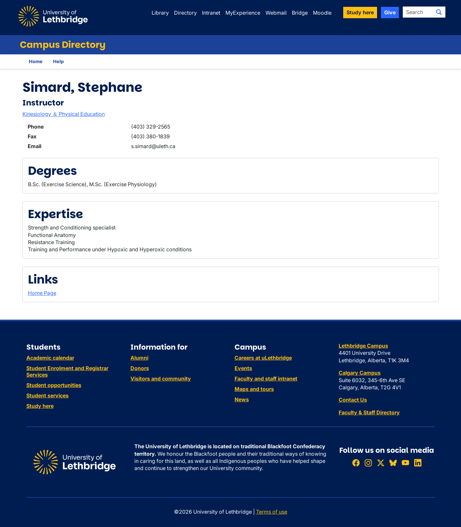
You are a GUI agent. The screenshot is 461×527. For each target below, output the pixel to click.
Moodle (322, 12)
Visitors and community (160, 378)
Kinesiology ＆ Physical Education (63, 114)
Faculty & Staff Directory (369, 412)
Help (58, 61)
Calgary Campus (360, 372)
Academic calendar (50, 357)
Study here (40, 406)
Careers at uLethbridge (263, 357)
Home (36, 61)
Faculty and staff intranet (266, 378)
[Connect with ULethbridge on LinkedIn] (418, 462)
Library (160, 12)
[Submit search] (438, 12)
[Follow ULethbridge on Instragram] (368, 462)
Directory (185, 12)
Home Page (42, 293)
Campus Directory (62, 44)
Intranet (211, 12)
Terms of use (271, 511)
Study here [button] (360, 12)
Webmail (276, 12)
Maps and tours (254, 389)
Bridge (300, 12)
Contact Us (353, 399)
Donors (139, 368)
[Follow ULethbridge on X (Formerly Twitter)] (380, 462)
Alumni (139, 357)
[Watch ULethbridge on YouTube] (405, 462)
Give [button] (390, 12)
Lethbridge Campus (363, 345)
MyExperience (242, 12)
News (242, 399)
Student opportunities (53, 385)
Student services (47, 395)
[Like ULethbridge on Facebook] (356, 462)
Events (243, 368)
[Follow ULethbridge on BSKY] (393, 462)
